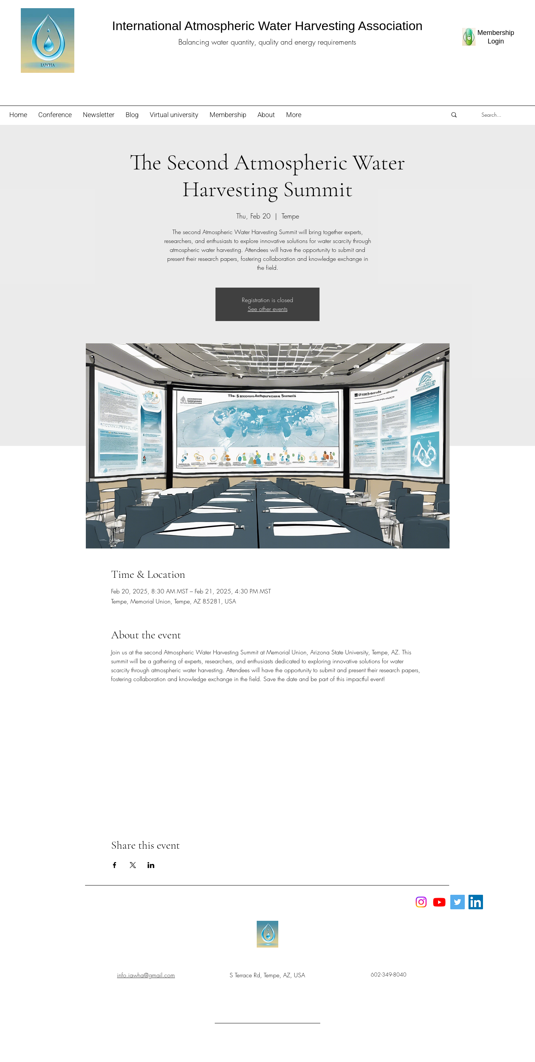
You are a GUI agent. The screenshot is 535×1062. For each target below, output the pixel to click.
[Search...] (491, 115)
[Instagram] (421, 902)
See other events (268, 309)
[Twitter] (457, 902)
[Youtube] (439, 902)
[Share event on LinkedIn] (151, 865)
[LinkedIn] (475, 902)
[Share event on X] (132, 865)
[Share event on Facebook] (114, 865)
